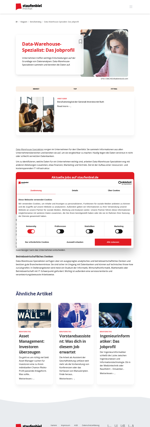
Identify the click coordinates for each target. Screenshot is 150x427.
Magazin (23, 21)
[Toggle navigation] (131, 7)
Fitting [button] (114, 89)
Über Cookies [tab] (114, 190)
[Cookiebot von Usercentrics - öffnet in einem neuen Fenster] (120, 183)
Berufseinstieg (35, 21)
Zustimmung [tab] (36, 190)
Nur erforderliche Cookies (37, 242)
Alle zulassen (113, 242)
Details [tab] (75, 190)
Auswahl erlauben (75, 242)
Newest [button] (36, 89)
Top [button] (75, 89)
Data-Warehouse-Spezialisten (30, 149)
